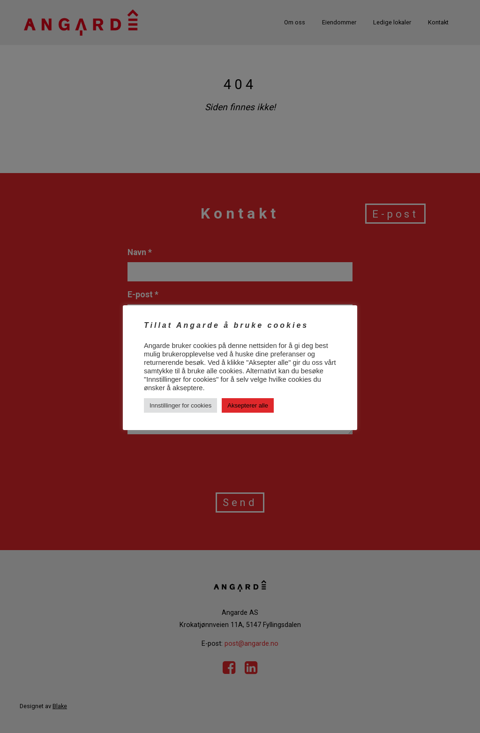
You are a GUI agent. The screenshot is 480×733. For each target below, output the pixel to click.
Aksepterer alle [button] (247, 405)
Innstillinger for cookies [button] (180, 405)
